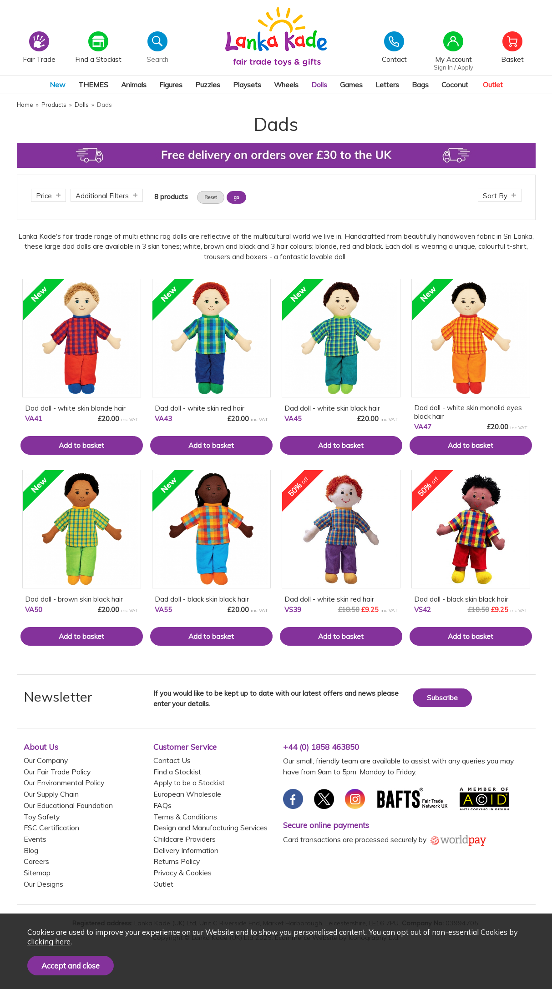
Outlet (493, 84)
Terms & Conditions (185, 816)
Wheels (286, 84)
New (58, 84)
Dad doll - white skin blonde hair (75, 408)
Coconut (454, 84)
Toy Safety (42, 816)
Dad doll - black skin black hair (202, 599)
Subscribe (442, 697)
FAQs (162, 805)
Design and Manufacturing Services (210, 827)
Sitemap (37, 872)
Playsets (247, 84)
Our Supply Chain (51, 793)
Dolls (319, 84)
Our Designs (43, 884)
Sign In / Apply (453, 67)
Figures (170, 84)
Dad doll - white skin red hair (199, 408)
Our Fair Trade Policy (57, 771)
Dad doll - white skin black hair (332, 408)
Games (351, 84)
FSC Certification (51, 827)
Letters (387, 84)
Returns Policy (176, 861)
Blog (31, 850)
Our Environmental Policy (64, 782)
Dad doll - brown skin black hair (74, 599)
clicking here (49, 941)
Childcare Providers (184, 838)
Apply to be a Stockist (189, 782)
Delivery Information (185, 850)
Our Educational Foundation (68, 805)
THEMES (93, 84)
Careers (36, 861)
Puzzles (207, 84)
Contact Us (172, 760)
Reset (210, 197)
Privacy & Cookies (182, 872)
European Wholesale (187, 793)
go (236, 197)
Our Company (46, 760)
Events (35, 838)
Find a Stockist (177, 771)
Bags (420, 84)
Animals (134, 84)
